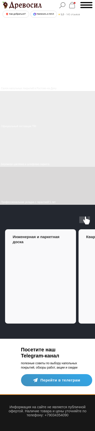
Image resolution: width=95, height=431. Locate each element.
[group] (40, 276)
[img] (47, 148)
